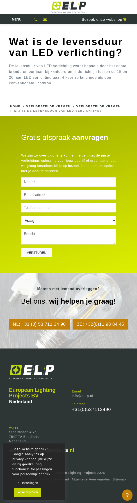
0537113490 (36, 20)
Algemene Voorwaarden (91, 479)
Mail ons (45, 20)
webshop (104, 19)
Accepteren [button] (27, 492)
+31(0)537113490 (91, 409)
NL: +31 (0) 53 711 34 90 (39, 324)
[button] (19, 19)
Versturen (36, 252)
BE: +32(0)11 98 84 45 (100, 324)
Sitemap (119, 479)
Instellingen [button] (27, 483)
